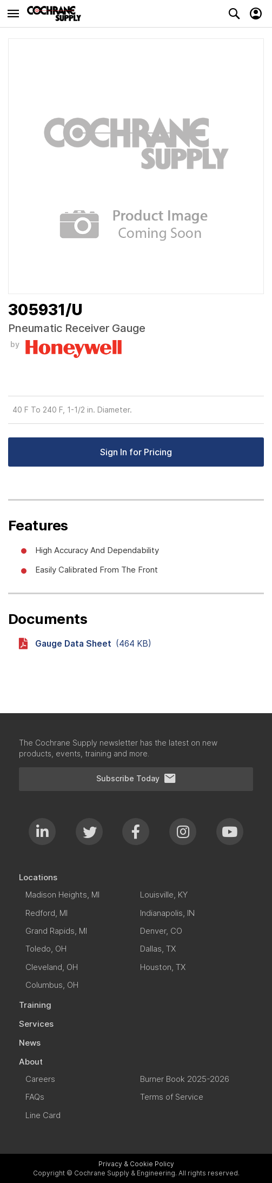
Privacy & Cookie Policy (136, 1164)
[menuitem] (136, 877)
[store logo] (57, 13)
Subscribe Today (136, 778)
